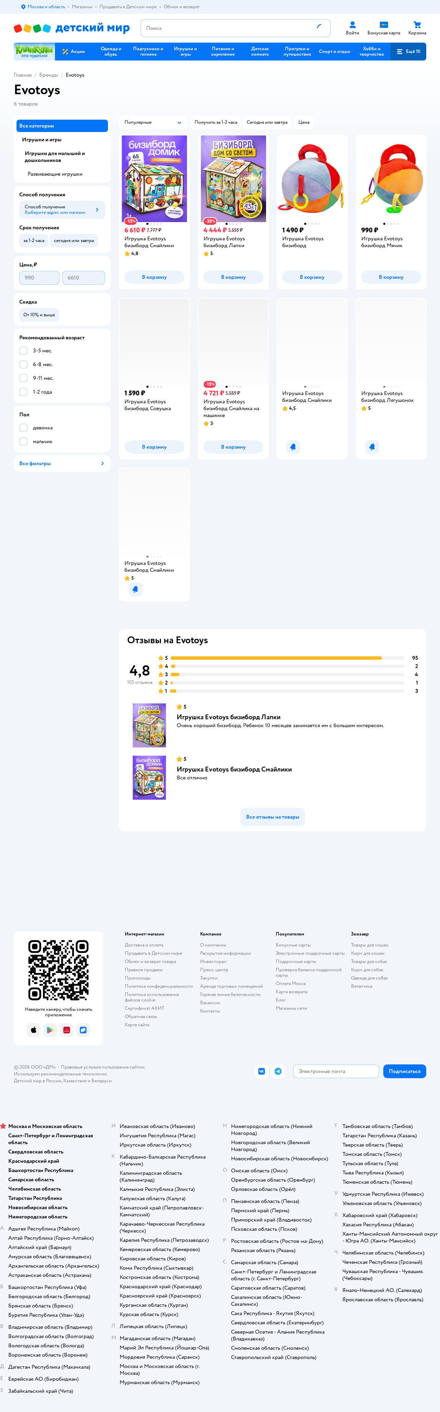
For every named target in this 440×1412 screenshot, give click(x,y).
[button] (408, 52)
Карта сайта (137, 1025)
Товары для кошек (369, 945)
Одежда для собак (369, 978)
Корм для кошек (368, 953)
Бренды (48, 75)
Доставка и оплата (144, 945)
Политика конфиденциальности (159, 986)
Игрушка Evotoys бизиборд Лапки (228, 717)
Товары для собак (369, 961)
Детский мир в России (38, 1081)
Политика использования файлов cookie (152, 997)
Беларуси (101, 1081)
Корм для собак (367, 970)
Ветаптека (361, 986)
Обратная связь (141, 1016)
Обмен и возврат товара (150, 961)
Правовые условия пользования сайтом (103, 1067)
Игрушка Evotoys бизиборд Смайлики (234, 769)
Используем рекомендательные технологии (60, 1074)
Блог (281, 1000)
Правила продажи (144, 970)
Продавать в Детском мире (153, 953)
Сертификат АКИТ (144, 1008)
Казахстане (75, 1081)
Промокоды (138, 978)
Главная (23, 75)
